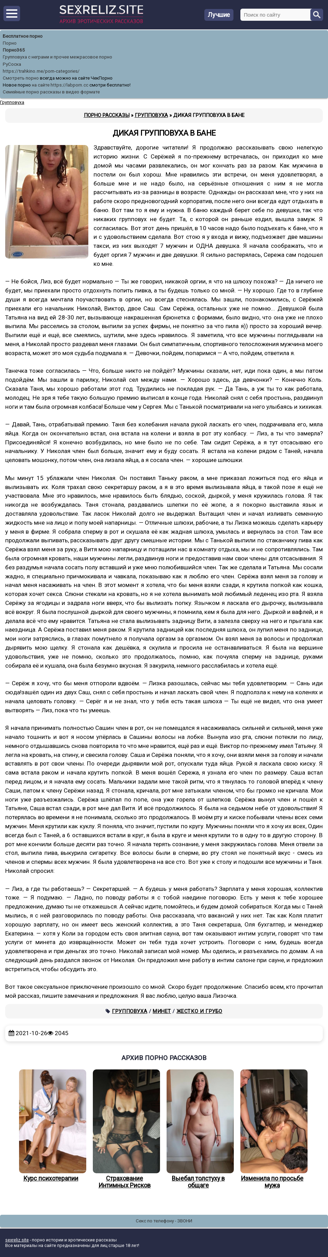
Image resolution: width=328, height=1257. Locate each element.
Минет (162, 1011)
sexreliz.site (17, 1239)
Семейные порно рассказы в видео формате (51, 91)
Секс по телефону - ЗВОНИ (164, 1220)
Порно (10, 43)
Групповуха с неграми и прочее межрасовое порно (57, 57)
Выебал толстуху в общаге (198, 1129)
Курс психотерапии (51, 1125)
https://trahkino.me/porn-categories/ (41, 71)
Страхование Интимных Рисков (125, 1129)
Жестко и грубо (199, 1011)
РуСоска (12, 64)
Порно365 (14, 50)
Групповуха (129, 1011)
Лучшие (219, 14)
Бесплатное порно (23, 36)
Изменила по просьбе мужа (272, 1129)
